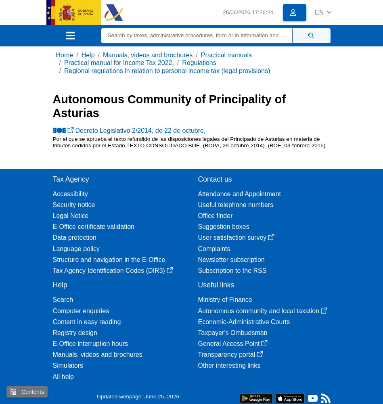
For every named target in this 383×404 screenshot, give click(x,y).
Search (63, 299)
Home (64, 55)
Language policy (76, 248)
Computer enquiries (81, 311)
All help (63, 376)
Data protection (75, 237)
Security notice (74, 204)
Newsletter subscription (231, 259)
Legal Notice (71, 215)
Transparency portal (231, 354)
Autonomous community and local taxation (263, 311)
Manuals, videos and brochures (148, 55)
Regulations (199, 62)
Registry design (75, 332)
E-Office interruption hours (90, 343)
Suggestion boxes (223, 226)
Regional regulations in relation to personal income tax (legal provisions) (167, 70)
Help (88, 55)
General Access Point (233, 343)
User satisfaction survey (236, 237)
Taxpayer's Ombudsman (233, 332)
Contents (27, 391)
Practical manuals (226, 55)
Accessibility (70, 193)
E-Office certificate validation (93, 226)
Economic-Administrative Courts (244, 321)
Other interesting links (229, 365)
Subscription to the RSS (232, 270)
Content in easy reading (87, 321)
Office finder (215, 215)
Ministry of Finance (225, 299)
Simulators (68, 365)
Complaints (214, 248)
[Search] (197, 35)
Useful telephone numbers (236, 204)
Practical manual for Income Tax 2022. (119, 62)
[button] (323, 12)
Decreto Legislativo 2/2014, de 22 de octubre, (129, 130)
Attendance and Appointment (239, 193)
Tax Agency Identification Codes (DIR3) (113, 270)
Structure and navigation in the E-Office (109, 259)
